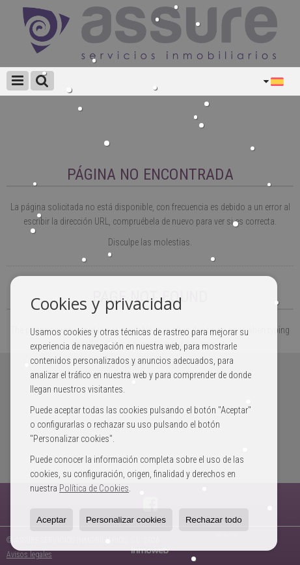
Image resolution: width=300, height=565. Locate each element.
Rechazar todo (213, 520)
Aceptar (51, 520)
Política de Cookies (94, 488)
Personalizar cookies (126, 520)
